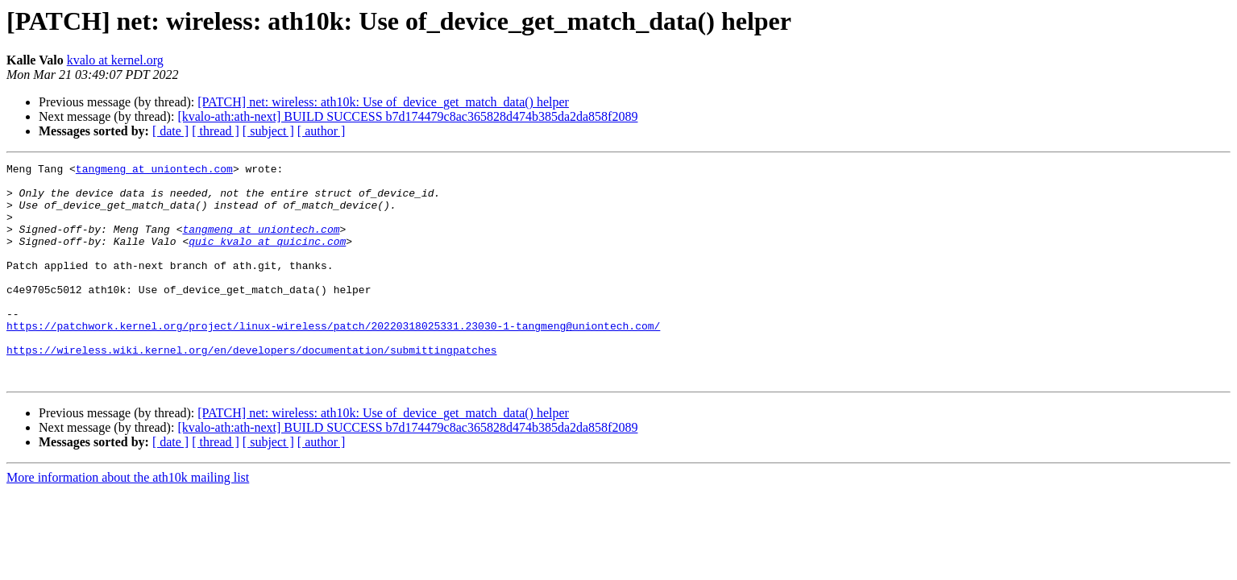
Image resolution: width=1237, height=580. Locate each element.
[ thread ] (215, 131)
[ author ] (321, 131)
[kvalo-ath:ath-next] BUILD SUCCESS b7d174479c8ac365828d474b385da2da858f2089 (407, 116)
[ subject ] (268, 131)
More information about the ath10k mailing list (127, 521)
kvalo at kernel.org (115, 60)
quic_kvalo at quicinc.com (267, 258)
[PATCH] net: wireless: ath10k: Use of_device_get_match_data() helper (383, 102)
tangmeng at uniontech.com (154, 171)
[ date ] (170, 131)
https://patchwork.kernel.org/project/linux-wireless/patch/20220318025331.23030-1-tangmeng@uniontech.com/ (333, 359)
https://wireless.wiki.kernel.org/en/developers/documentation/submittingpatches (251, 388)
